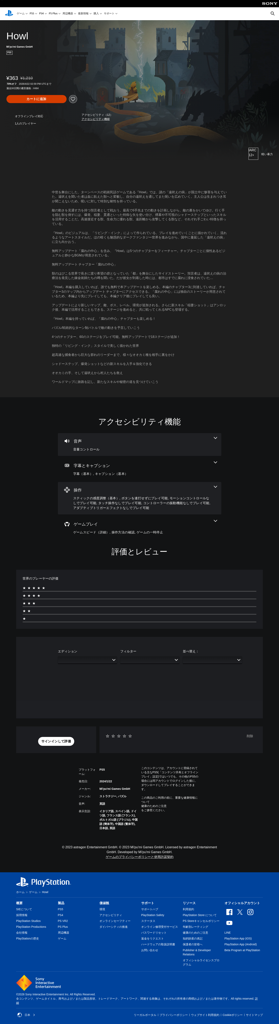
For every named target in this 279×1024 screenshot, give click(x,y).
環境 (102, 909)
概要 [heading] (19, 903)
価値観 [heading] (104, 903)
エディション (67, 651)
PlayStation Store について (200, 915)
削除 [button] (250, 736)
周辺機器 (68, 14)
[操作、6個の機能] (139, 498)
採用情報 (21, 915)
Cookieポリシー (233, 1015)
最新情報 (83, 14)
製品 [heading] (61, 903)
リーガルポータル (145, 1015)
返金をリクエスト (152, 938)
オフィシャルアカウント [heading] (242, 903)
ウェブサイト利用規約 (205, 1015)
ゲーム (21, 14)
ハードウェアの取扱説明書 (158, 944)
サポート (109, 14)
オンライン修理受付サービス (159, 926)
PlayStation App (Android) (241, 944)
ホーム (20, 892)
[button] (96, 119)
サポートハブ (149, 909)
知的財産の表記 (193, 938)
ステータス (148, 921)
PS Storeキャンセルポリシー (201, 921)
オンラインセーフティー (115, 921)
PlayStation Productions (31, 926)
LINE (228, 932)
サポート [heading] (147, 903)
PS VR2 (63, 921)
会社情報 (21, 932)
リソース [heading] (189, 903)
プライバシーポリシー (174, 1015)
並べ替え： (191, 651)
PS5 (32, 14)
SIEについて (24, 909)
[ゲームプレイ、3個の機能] (139, 527)
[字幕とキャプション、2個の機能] (139, 469)
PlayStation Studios (28, 921)
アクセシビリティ (110, 915)
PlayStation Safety (152, 915)
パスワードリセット (154, 932)
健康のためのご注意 (154, 806)
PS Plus (53, 14)
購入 (96, 14)
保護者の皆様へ (193, 944)
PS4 (41, 14)
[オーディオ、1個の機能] (139, 444)
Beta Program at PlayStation (242, 950)
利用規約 (188, 909)
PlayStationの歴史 (27, 938)
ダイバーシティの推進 (113, 926)
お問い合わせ (149, 950)
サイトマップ (254, 1015)
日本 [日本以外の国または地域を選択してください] (26, 1014)
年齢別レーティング (195, 926)
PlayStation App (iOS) (238, 938)
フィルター (128, 651)
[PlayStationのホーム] (9, 13)
